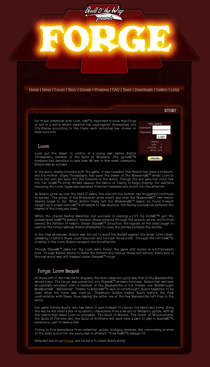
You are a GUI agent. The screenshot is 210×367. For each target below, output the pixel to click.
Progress (102, 90)
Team (127, 90)
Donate (85, 90)
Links (175, 90)
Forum (59, 90)
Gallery (162, 90)
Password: (146, 132)
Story (72, 90)
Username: (145, 127)
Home (34, 90)
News (46, 90)
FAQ (116, 90)
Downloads (144, 90)
